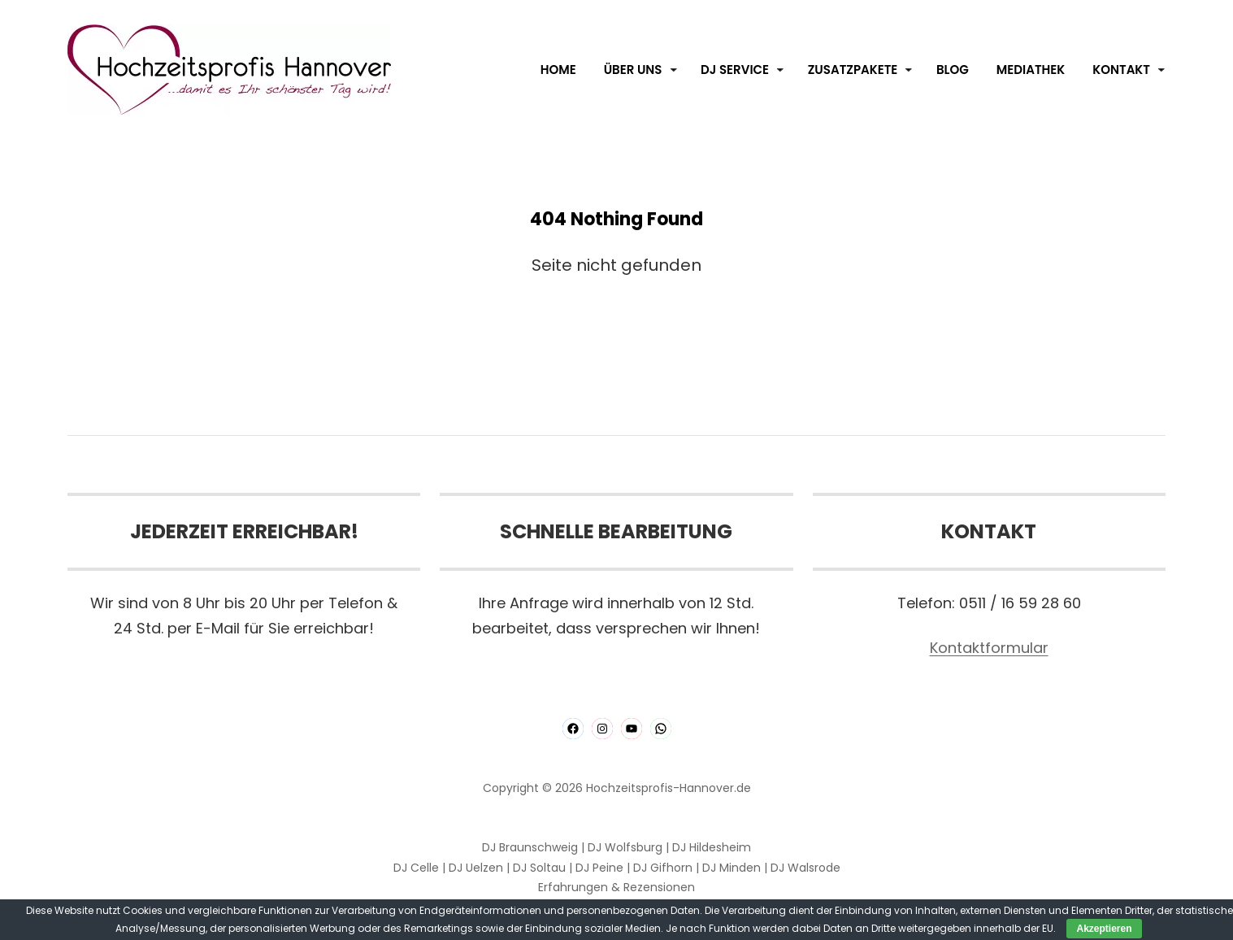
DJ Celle (416, 867)
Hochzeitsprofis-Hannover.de (668, 788)
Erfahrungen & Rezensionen (616, 887)
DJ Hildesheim (711, 847)
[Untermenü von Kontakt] (1161, 70)
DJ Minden (731, 867)
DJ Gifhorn (662, 867)
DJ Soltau (539, 867)
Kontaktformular (989, 648)
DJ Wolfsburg (625, 847)
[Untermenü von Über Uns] (674, 70)
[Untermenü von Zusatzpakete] (909, 70)
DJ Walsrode (805, 867)
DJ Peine (599, 867)
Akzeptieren (1103, 928)
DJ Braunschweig (530, 847)
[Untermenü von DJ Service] (780, 70)
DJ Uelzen (476, 867)
